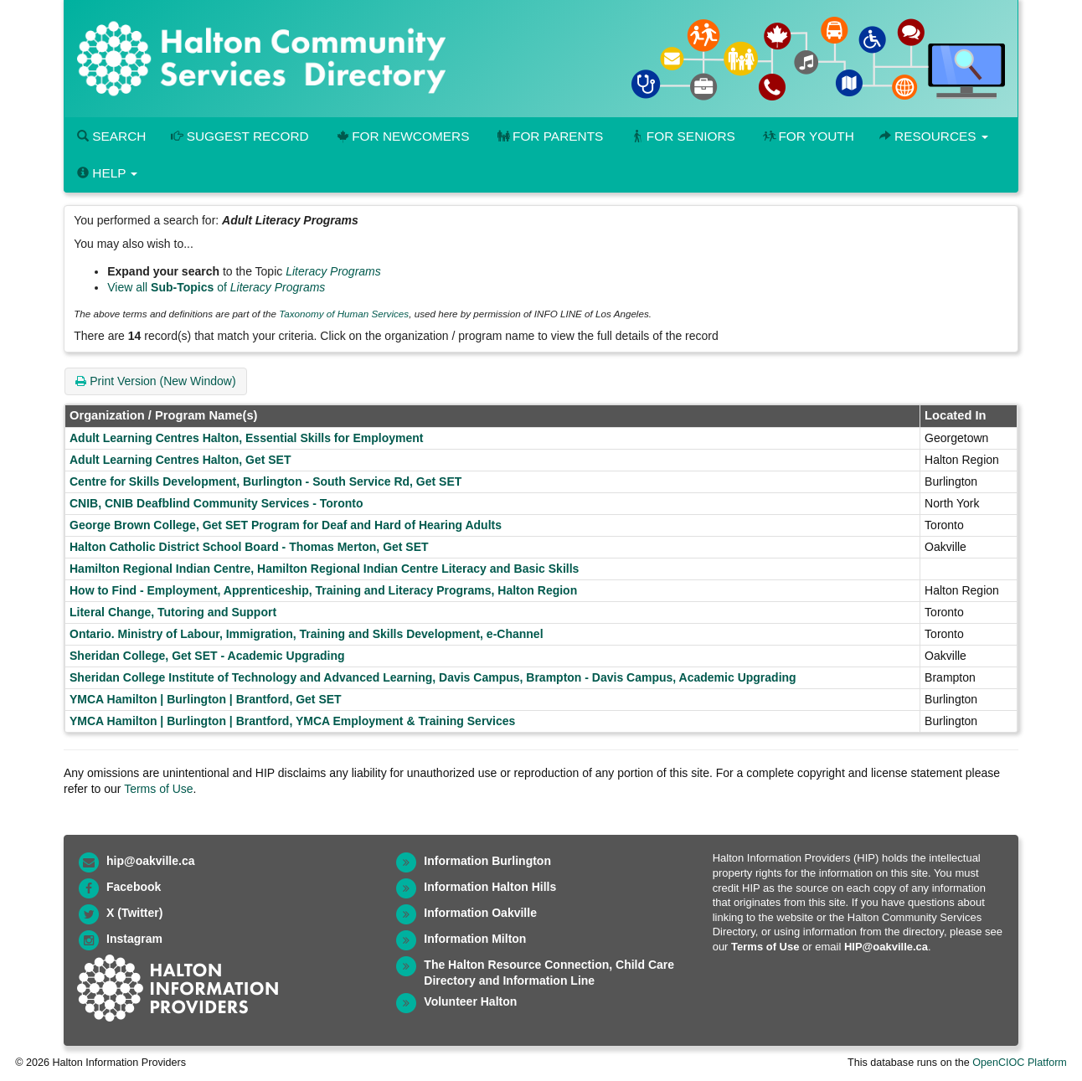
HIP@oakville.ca (886, 946)
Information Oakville (480, 912)
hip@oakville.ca (150, 860)
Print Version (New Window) (155, 381)
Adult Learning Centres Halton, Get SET (180, 459)
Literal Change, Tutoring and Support (173, 612)
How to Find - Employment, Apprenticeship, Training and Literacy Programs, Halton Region (323, 590)
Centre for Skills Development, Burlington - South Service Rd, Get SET (265, 481)
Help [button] (107, 173)
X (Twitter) (134, 912)
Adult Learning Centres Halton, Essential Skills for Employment (246, 438)
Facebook (133, 886)
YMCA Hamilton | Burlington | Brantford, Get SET (206, 699)
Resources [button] (933, 136)
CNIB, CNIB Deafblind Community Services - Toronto (216, 503)
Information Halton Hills (490, 886)
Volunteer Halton (470, 1001)
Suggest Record (239, 136)
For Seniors (681, 136)
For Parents (548, 136)
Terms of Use (158, 788)
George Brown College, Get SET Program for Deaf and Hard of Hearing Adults (286, 525)
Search (111, 136)
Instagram (134, 938)
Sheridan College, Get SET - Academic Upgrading (207, 655)
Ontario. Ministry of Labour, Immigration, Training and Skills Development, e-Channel (307, 634)
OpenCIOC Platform (1019, 1062)
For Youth (807, 136)
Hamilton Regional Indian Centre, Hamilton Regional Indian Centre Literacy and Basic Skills (324, 568)
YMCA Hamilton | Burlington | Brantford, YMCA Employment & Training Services (292, 721)
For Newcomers (402, 136)
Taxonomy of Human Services (344, 313)
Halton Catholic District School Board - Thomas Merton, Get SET (249, 546)
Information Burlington (487, 860)
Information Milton (475, 938)
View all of (216, 287)
